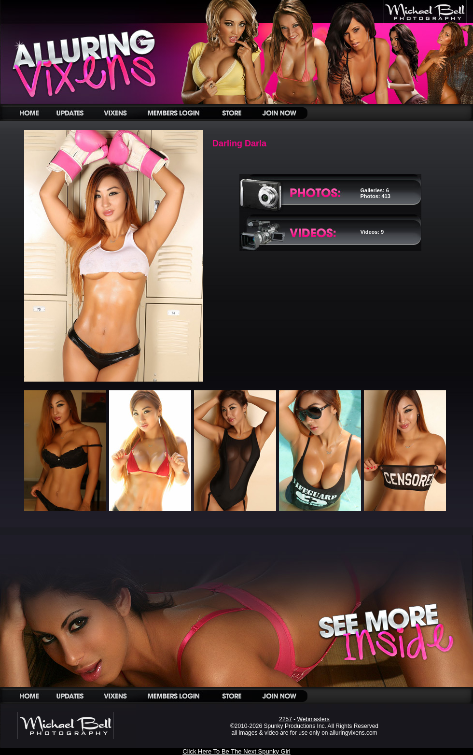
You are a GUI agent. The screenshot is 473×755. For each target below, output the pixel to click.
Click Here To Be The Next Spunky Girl (236, 751)
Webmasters (313, 719)
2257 (285, 719)
